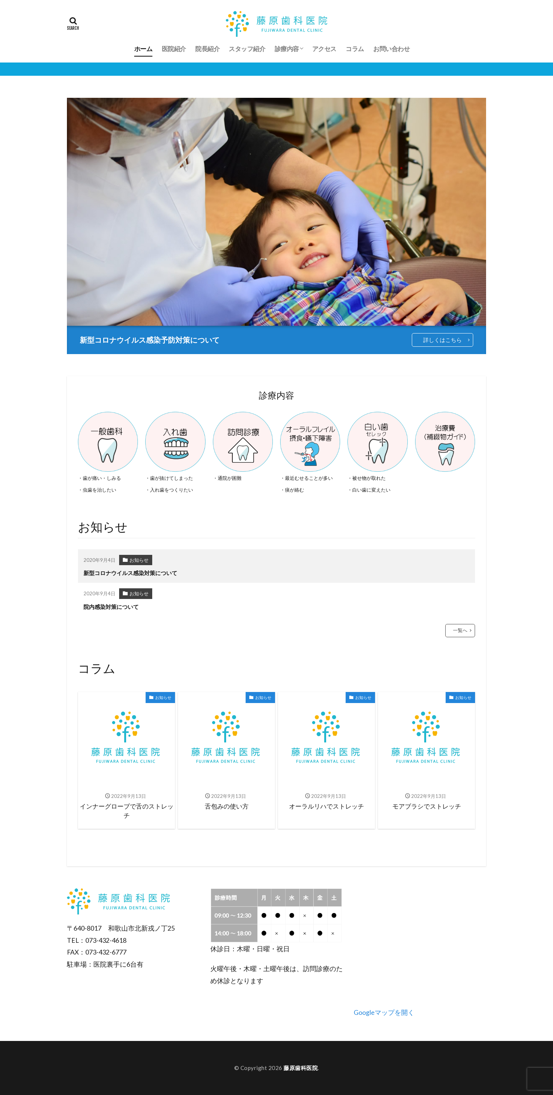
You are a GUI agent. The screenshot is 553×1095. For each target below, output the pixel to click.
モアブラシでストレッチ (426, 806)
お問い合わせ (391, 48)
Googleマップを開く (384, 1012)
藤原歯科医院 (300, 1067)
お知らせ (139, 560)
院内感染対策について (111, 606)
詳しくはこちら (442, 339)
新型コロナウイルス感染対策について (130, 573)
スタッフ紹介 (247, 48)
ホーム (143, 48)
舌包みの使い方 (227, 806)
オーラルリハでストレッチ (326, 806)
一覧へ (460, 630)
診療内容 (287, 48)
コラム (355, 48)
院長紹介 (207, 48)
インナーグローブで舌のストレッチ (127, 811)
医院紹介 (174, 48)
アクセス (324, 48)
